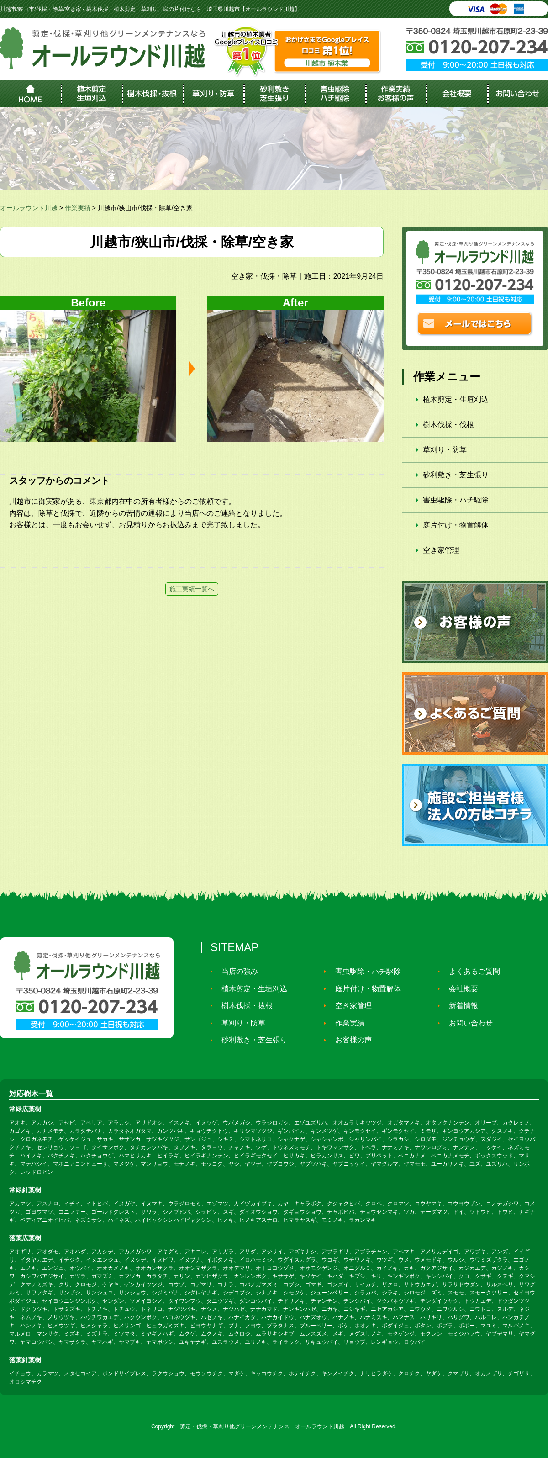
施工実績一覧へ (191, 588)
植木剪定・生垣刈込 (456, 399)
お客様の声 (349, 1040)
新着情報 (459, 1005)
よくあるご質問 (470, 971)
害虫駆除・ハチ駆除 (456, 500)
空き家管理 (441, 550)
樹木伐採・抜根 (243, 1005)
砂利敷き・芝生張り (456, 475)
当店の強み (235, 971)
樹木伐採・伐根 (448, 424)
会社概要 (459, 989)
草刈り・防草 (445, 450)
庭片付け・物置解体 (456, 525)
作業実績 (345, 1022)
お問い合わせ (467, 1022)
